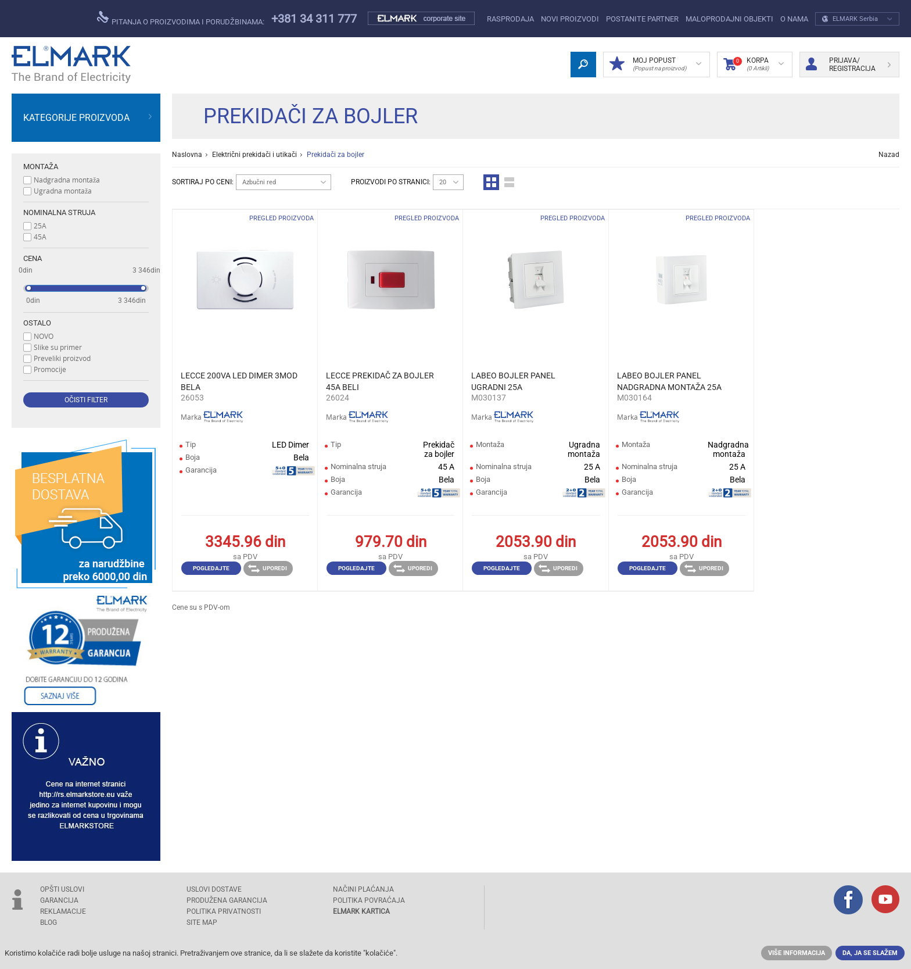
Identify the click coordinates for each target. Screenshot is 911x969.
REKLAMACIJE (63, 911)
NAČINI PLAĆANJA (363, 889)
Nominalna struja (59, 212)
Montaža (40, 166)
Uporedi (267, 568)
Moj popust (655, 64)
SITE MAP (201, 922)
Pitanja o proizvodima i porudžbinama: (180, 18)
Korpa (753, 64)
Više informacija (796, 953)
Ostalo (37, 323)
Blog (48, 922)
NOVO (43, 336)
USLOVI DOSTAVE (214, 889)
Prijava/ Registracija (848, 64)
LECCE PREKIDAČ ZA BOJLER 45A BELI (380, 381)
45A (40, 236)
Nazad (888, 155)
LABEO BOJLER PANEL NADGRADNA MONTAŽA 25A (669, 381)
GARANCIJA (59, 900)
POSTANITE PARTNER (642, 19)
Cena (32, 258)
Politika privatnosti (223, 911)
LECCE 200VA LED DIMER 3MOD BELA (239, 381)
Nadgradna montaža (67, 179)
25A (40, 225)
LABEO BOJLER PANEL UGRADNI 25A (513, 381)
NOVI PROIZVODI (570, 19)
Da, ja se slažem (870, 953)
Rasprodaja (510, 19)
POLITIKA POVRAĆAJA (369, 900)
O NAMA (794, 19)
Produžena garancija (226, 900)
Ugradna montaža (63, 190)
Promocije (50, 369)
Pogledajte (211, 568)
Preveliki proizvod (62, 358)
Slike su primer (58, 347)
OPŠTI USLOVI (62, 889)
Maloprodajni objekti (729, 19)
